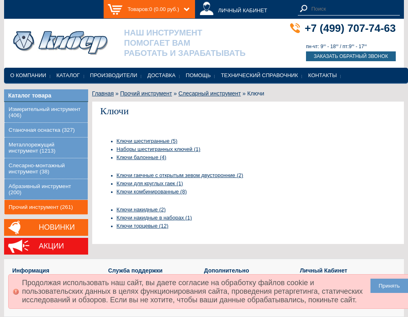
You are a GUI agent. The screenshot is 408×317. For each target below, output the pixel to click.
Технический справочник (259, 75)
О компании (28, 75)
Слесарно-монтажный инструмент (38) (37, 168)
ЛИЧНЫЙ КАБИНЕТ (242, 10)
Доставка (161, 75)
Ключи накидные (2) (141, 209)
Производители (113, 75)
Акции (51, 246)
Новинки (57, 227)
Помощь (198, 75)
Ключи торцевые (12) (143, 226)
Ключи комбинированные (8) (152, 191)
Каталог (68, 75)
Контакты (322, 75)
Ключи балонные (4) (141, 157)
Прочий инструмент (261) (41, 207)
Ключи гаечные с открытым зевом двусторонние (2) (180, 175)
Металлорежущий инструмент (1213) (32, 148)
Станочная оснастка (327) (42, 130)
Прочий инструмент (146, 93)
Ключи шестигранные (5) (147, 141)
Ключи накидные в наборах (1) (154, 218)
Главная (103, 93)
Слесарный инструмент (209, 93)
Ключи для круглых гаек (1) (150, 183)
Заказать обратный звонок (351, 56)
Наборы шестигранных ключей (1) (159, 149)
